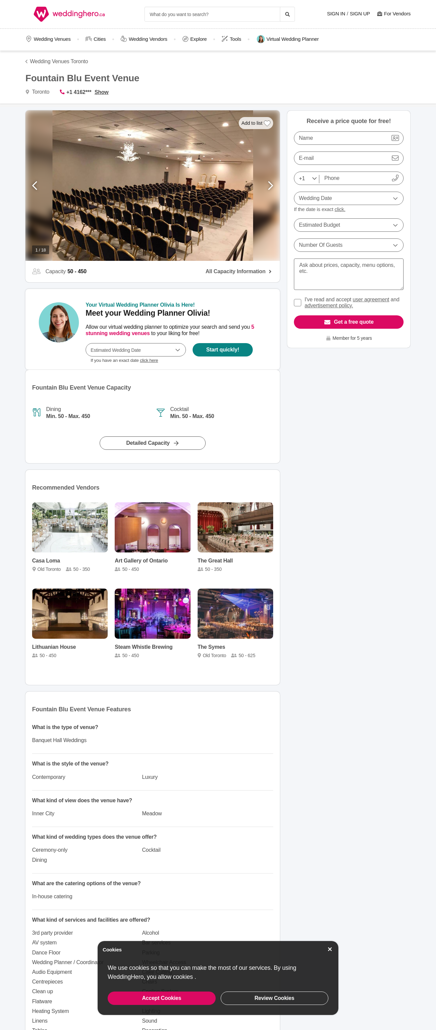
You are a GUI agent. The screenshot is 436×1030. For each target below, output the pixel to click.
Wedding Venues (52, 39)
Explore (198, 39)
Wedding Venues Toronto (59, 61)
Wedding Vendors (148, 39)
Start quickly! (222, 349)
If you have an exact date (124, 360)
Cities (100, 39)
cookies (183, 976)
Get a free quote (354, 322)
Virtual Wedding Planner (288, 39)
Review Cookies (274, 998)
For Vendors (397, 13)
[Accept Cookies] (330, 949)
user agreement (371, 299)
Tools (235, 39)
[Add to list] (256, 123)
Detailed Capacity (148, 443)
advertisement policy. (329, 305)
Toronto (40, 92)
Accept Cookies (161, 998)
